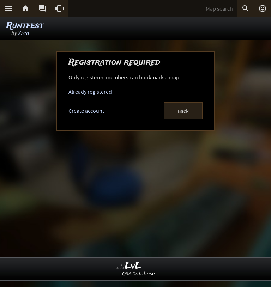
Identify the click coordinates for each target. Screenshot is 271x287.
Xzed (23, 32)
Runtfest (24, 25)
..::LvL (129, 266)
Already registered (90, 91)
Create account (86, 110)
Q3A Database (138, 273)
